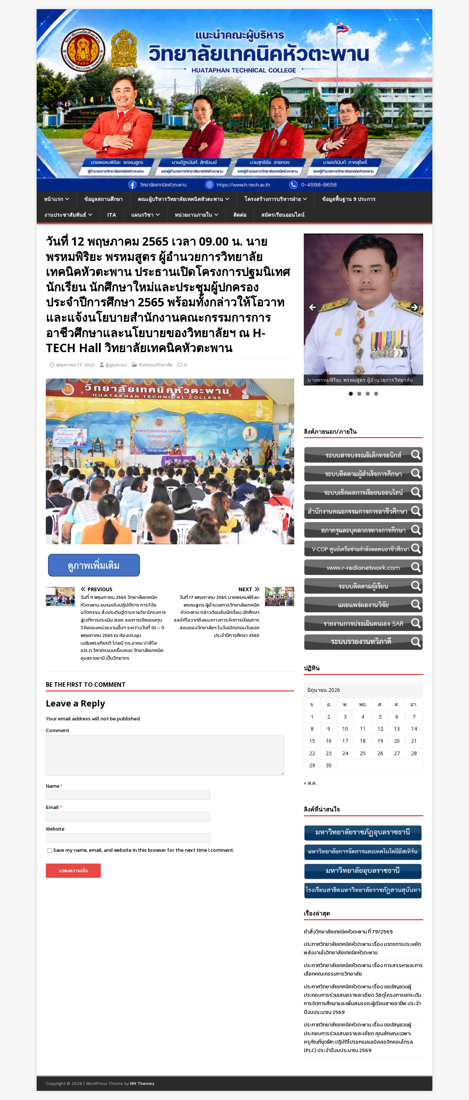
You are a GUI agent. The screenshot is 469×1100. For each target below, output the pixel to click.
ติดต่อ (239, 214)
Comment (57, 730)
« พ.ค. (310, 782)
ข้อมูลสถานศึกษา (103, 198)
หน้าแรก (53, 198)
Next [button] (414, 307)
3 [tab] (368, 394)
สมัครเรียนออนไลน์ (282, 214)
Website (55, 829)
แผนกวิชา (142, 214)
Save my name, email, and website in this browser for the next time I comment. (143, 850)
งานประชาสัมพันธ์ (65, 214)
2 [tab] (359, 394)
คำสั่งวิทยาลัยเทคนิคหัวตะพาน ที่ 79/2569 (348, 932)
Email (53, 807)
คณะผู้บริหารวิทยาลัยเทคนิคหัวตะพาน (180, 198)
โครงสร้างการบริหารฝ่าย (272, 198)
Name (53, 786)
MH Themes (142, 1083)
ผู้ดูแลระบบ (116, 364)
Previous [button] (312, 307)
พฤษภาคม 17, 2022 (75, 364)
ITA (111, 214)
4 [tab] (376, 394)
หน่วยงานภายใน (193, 214)
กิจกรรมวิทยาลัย (156, 364)
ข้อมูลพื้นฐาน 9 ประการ (349, 198)
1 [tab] (351, 394)
